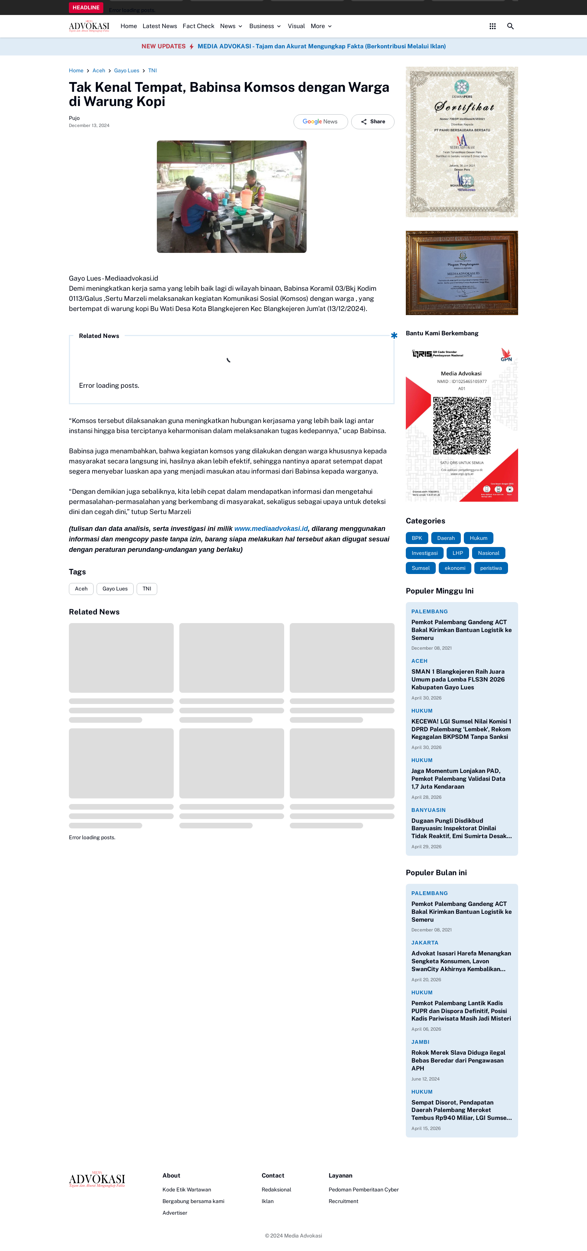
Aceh (81, 589)
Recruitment (343, 1201)
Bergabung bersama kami (193, 1201)
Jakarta (425, 943)
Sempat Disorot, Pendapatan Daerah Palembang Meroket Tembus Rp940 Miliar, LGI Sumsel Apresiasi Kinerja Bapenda (459, 1110)
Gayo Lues (115, 589)
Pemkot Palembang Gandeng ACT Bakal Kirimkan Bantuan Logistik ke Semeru (461, 630)
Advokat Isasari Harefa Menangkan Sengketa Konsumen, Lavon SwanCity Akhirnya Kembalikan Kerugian (461, 961)
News (232, 26)
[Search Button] (510, 26)
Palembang (429, 611)
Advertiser (174, 1213)
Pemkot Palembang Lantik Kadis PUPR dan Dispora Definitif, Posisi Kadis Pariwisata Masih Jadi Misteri (461, 1011)
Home (129, 26)
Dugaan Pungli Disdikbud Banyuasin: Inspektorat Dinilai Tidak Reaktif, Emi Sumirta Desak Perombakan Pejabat (459, 828)
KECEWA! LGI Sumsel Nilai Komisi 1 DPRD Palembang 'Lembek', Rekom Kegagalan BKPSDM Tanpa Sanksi (461, 729)
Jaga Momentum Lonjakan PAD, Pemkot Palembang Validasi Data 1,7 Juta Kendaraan (458, 778)
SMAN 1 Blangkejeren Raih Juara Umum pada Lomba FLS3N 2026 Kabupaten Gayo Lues (458, 679)
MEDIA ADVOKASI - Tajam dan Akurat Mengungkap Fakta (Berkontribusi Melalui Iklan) (322, 46)
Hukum (422, 711)
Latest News (160, 26)
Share (373, 121)
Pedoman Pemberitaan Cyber (364, 1190)
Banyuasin (428, 810)
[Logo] (97, 1179)
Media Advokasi (303, 1236)
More (322, 26)
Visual (296, 26)
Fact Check (199, 26)
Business (265, 26)
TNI (147, 589)
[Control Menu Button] (492, 26)
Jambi (420, 1042)
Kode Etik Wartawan (186, 1190)
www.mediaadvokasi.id (271, 528)
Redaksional (276, 1190)
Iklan (268, 1201)
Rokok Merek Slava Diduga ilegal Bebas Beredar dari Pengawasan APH (458, 1060)
